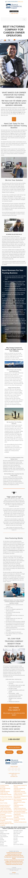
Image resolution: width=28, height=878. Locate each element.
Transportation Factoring (5, 794)
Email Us (9, 752)
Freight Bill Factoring (5, 791)
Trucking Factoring (18, 794)
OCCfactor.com (14, 776)
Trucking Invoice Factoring (6, 796)
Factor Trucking (3, 803)
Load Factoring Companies (6, 811)
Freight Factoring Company (20, 793)
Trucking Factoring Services (20, 822)
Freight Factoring (4, 793)
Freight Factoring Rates (5, 808)
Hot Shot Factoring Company (20, 809)
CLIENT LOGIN (14, 11)
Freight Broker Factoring (19, 791)
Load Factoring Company (19, 811)
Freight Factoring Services (20, 808)
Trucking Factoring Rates (6, 822)
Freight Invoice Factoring (5, 809)
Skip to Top (14, 774)
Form (19, 752)
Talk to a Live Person (14, 747)
